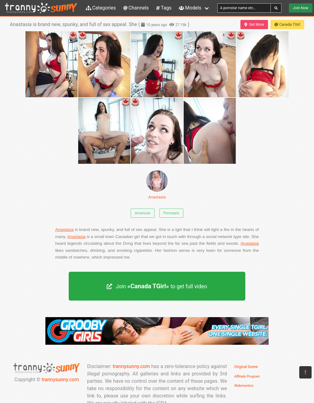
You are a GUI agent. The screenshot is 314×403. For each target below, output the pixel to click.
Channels (136, 8)
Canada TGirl (287, 24)
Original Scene (246, 367)
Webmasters (244, 386)
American (142, 213)
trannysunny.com (60, 379)
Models (190, 8)
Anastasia (157, 184)
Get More (254, 24)
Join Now (300, 8)
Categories (101, 8)
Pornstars (171, 213)
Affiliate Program (247, 376)
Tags (163, 8)
